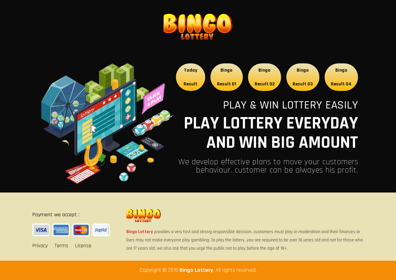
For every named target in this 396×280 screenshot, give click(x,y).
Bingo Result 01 (226, 77)
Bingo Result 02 (265, 77)
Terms (61, 245)
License (83, 245)
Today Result (190, 77)
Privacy (40, 245)
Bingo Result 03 (303, 77)
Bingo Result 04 (341, 77)
